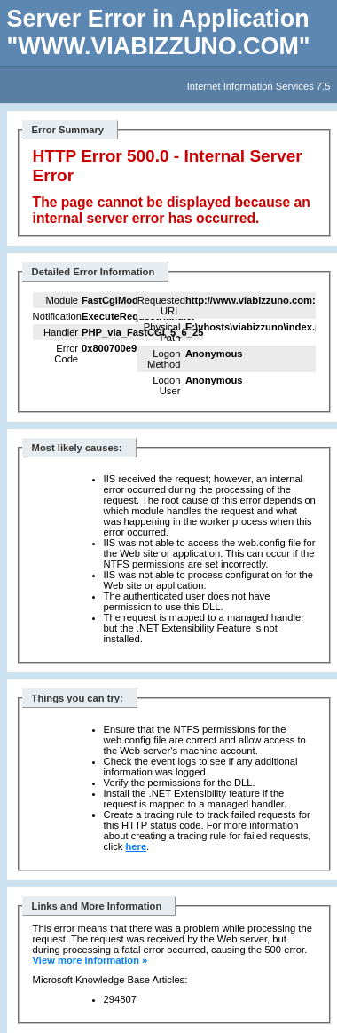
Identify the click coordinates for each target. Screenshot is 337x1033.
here (135, 846)
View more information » (90, 960)
